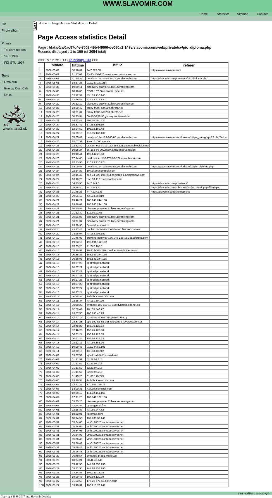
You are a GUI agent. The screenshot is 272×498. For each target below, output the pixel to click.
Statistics (223, 14)
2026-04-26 (52, 141)
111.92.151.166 (96, 392)
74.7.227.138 (94, 191)
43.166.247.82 (95, 409)
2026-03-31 (52, 422)
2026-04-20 (52, 225)
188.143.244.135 (97, 254)
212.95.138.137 (96, 132)
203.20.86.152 (95, 120)
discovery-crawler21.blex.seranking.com (110, 86)
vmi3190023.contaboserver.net (105, 422)
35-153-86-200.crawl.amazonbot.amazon (111, 149)
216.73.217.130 (96, 99)
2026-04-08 (52, 376)
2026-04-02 (52, 397)
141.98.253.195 (96, 464)
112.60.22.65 (94, 212)
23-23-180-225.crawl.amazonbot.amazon (111, 74)
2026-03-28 (52, 472)
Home (203, 14)
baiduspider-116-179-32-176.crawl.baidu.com (113, 158)
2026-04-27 (52, 120)
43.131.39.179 (95, 300)
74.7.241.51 (94, 183)
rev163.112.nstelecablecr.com (104, 179)
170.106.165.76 (96, 384)
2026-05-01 (52, 74)
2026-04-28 (52, 107)
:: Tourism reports (14, 49)
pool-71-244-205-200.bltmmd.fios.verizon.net (113, 229)
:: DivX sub (9, 82)
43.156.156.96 (95, 342)
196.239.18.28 (95, 472)
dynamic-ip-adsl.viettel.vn (102, 455)
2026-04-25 (52, 149)
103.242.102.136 (97, 397)
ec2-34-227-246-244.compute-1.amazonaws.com (116, 174)
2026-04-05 (52, 380)
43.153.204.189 (96, 233)
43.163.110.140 (96, 95)
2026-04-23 (52, 191)
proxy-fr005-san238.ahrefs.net (105, 111)
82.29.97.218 (94, 359)
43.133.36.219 (95, 195)
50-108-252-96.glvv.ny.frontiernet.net (108, 116)
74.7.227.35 (94, 70)
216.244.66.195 (96, 346)
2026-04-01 (52, 405)
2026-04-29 (52, 99)
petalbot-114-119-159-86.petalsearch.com (112, 166)
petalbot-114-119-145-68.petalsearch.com (112, 137)
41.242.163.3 (94, 246)
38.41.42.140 (94, 459)
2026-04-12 (52, 346)
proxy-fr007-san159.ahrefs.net (105, 107)
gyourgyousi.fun (96, 405)
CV (4, 24)
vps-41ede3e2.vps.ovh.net (102, 355)
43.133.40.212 (95, 350)
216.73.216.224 (96, 162)
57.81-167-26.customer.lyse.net (105, 91)
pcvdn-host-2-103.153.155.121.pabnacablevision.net (118, 145)
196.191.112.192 (97, 241)
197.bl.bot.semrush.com (101, 170)
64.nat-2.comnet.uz (98, 225)
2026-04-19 (52, 237)
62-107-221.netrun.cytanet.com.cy (107, 317)
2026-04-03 (52, 392)
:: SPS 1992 (10, 56)
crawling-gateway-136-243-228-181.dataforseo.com (117, 237)
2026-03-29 (52, 459)
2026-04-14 (52, 308)
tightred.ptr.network (98, 262)
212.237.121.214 (97, 82)
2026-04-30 (52, 86)
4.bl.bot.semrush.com (99, 388)
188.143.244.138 (97, 199)
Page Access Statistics (68, 23)
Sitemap (242, 14)
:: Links (6, 94)
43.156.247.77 (95, 308)
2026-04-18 (52, 241)
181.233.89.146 (96, 417)
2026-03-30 (52, 455)
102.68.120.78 (95, 476)
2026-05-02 (52, 70)
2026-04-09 (52, 355)
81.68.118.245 (95, 376)
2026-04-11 (52, 350)
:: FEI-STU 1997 (13, 62)
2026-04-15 (52, 300)
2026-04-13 (52, 342)
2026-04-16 (52, 262)
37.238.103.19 (95, 124)
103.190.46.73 (95, 313)
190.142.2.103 (95, 153)
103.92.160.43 (95, 128)
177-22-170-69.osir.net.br (102, 480)
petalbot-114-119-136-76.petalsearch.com (112, 78)
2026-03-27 (52, 480)
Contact (262, 14)
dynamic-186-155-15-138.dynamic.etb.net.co (113, 304)
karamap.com (95, 413)
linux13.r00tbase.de (98, 141)
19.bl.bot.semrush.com (100, 296)
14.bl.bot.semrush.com (100, 380)
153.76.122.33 (95, 325)
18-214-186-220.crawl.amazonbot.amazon (112, 250)
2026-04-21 (52, 199)
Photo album (10, 30)
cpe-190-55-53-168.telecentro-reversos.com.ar (114, 321)
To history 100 (80, 60)
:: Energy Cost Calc (15, 88)
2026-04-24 (52, 170)
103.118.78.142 (96, 485)
